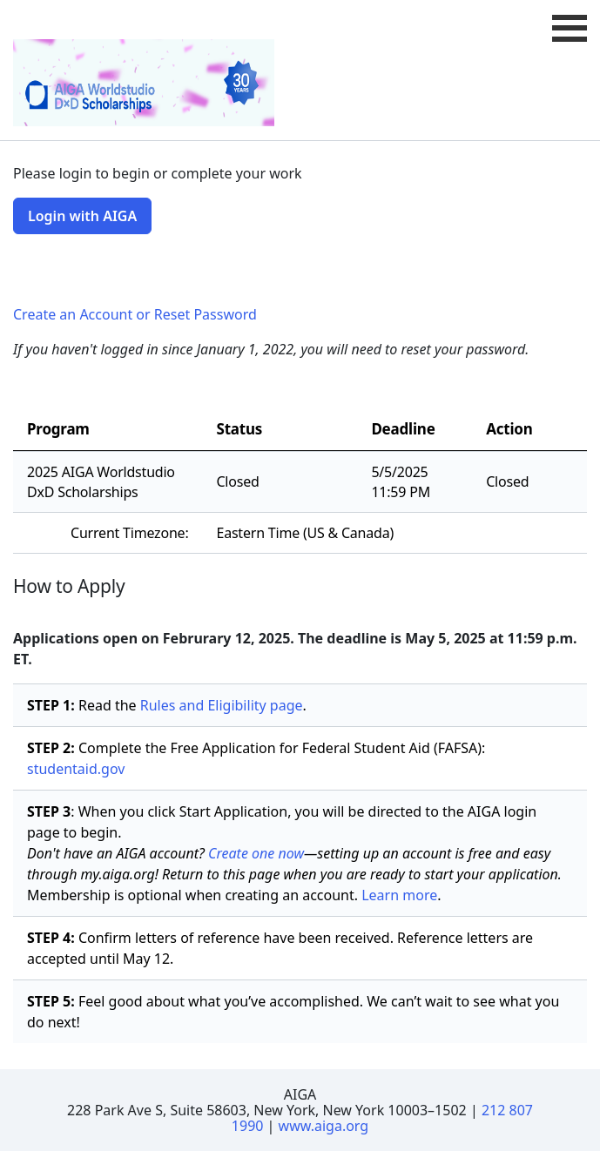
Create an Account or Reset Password (135, 314)
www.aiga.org (324, 1125)
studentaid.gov (76, 768)
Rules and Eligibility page (221, 705)
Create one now (256, 853)
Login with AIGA (82, 215)
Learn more (399, 895)
